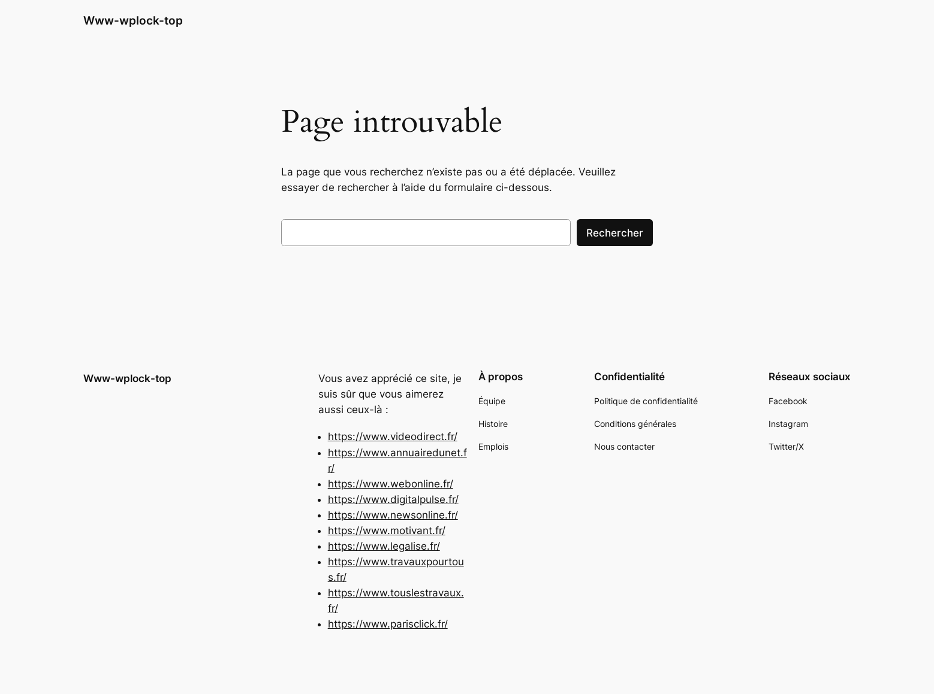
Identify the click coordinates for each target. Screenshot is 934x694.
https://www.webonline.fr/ (390, 484)
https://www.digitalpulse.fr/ (393, 499)
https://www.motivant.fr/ (386, 531)
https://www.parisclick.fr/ (388, 624)
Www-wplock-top (133, 20)
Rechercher (614, 233)
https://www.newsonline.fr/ (393, 515)
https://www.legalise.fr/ (384, 546)
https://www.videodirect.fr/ (392, 437)
